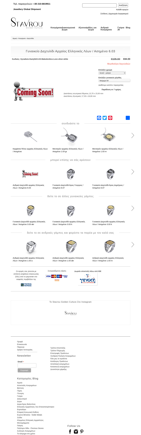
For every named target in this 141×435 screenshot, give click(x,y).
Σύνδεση (103, 14)
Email (21, 362)
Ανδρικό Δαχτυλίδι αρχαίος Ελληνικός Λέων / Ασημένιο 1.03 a (28, 259)
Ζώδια (19, 418)
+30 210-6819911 (41, 4)
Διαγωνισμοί (22, 399)
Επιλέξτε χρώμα (105, 70)
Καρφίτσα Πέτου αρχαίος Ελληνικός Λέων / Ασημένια (30, 150)
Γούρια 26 (120, 29)
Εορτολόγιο (21, 409)
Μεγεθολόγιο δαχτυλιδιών (118, 64)
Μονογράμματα (23, 423)
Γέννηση (20, 393)
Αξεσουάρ (83, 28)
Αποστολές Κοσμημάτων (27, 385)
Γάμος (19, 391)
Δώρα (19, 401)
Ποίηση (20, 426)
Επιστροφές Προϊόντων (59, 353)
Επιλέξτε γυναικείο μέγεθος (110, 78)
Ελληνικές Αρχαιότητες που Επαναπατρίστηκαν (35, 407)
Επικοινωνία (22, 344)
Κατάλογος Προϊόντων (59, 361)
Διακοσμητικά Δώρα (68, 29)
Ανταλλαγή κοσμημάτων (59, 364)
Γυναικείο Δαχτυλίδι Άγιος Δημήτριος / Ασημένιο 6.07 (108, 186)
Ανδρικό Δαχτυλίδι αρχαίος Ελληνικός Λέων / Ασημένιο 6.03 (28, 186)
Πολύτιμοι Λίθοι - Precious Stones (30, 428)
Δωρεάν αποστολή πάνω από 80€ (87, 271)
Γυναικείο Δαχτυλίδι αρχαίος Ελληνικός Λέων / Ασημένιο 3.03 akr (29, 222)
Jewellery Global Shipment (27, 9)
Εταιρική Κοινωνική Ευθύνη (28, 412)
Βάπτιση (20, 388)
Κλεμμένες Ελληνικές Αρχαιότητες (30, 420)
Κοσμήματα (56, 28)
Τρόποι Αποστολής (57, 348)
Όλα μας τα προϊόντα (58, 359)
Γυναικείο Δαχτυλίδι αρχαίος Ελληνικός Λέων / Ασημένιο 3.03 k (69, 222)
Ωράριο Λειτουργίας (25, 350)
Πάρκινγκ (20, 347)
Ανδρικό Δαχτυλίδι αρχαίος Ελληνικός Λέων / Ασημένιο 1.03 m (108, 259)
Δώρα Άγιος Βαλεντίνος (26, 404)
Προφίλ (20, 342)
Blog (128, 28)
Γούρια (20, 396)
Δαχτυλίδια (30, 38)
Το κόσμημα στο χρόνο (26, 434)
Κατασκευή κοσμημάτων (59, 367)
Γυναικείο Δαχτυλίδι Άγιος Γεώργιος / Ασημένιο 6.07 (68, 186)
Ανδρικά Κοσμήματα (106, 29)
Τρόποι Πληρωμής (57, 351)
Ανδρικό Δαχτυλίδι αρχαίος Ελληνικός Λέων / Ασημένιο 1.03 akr (68, 259)
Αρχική (15, 38)
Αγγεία (19, 383)
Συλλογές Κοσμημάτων (26, 431)
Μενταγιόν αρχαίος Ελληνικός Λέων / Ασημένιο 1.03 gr (68, 150)
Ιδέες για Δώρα (92, 29)
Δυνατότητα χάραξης (58, 369)
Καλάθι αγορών (122, 10)
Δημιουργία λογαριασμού (118, 14)
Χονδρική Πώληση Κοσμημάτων (63, 356)
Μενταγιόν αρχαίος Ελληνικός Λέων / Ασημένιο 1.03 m (107, 150)
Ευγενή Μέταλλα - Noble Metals (29, 415)
